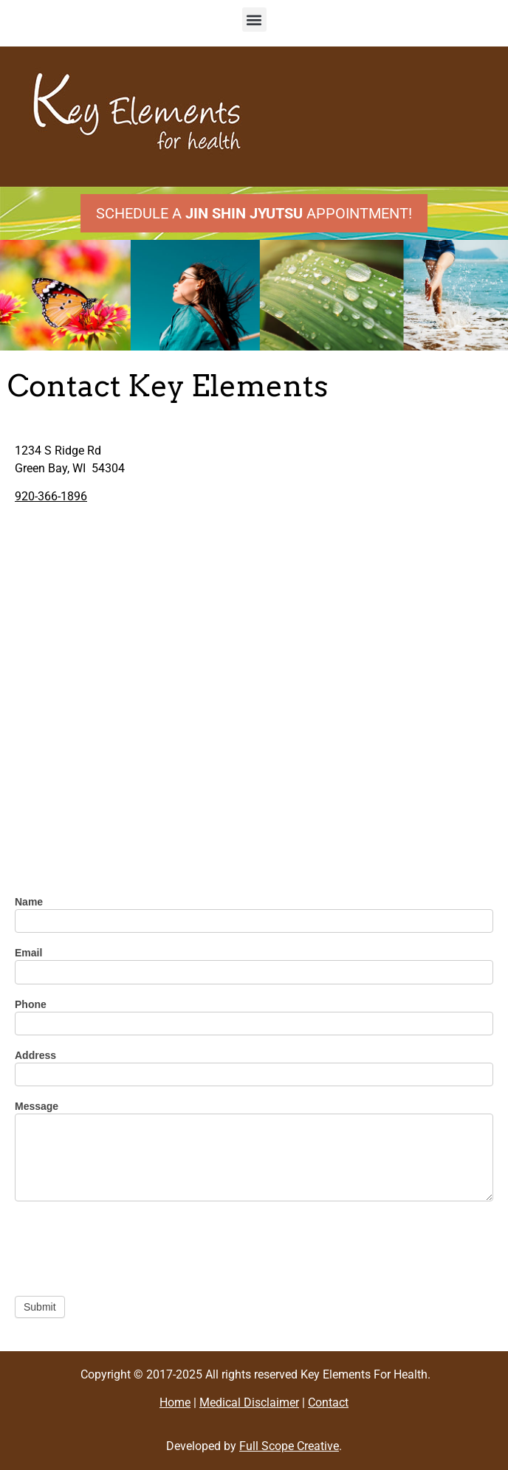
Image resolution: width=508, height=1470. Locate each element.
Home (174, 1402)
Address (35, 1055)
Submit (40, 1307)
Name (29, 902)
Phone (31, 1004)
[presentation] (127, 1245)
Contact (328, 1402)
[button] (254, 19)
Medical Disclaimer (249, 1402)
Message (36, 1106)
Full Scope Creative (289, 1446)
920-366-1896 (51, 496)
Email (28, 953)
